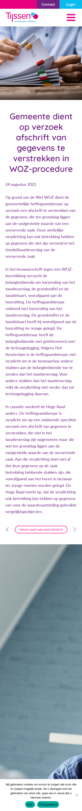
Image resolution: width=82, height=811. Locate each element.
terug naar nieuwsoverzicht (41, 529)
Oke (30, 804)
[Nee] (76, 795)
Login (70, 4)
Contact (48, 4)
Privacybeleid (48, 804)
